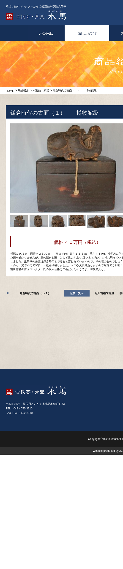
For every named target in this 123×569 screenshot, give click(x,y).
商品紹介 (23, 90)
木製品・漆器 (41, 90)
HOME (10, 91)
